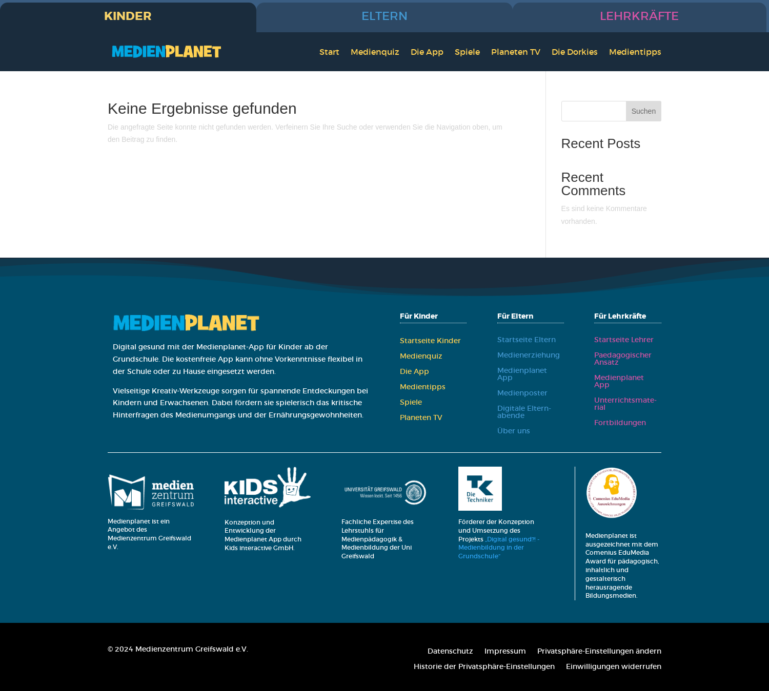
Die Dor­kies (575, 52)
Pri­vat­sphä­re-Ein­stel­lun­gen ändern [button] (599, 651)
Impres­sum (505, 651)
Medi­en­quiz (375, 52)
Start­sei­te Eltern (526, 340)
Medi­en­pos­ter (522, 393)
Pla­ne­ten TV (515, 52)
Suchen (644, 111)
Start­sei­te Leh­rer (624, 340)
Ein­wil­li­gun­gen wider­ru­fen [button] (613, 667)
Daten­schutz (450, 651)
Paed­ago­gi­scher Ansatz (623, 359)
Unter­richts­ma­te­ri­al (625, 404)
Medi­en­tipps (635, 52)
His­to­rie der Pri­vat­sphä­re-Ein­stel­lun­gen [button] (484, 667)
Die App (427, 52)
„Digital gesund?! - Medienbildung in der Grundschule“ (498, 547)
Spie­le (467, 52)
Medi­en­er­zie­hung (528, 355)
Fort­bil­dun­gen (620, 423)
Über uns (513, 431)
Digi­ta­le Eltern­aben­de (524, 412)
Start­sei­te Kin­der (430, 341)
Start (329, 52)
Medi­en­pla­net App (522, 374)
